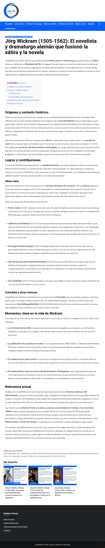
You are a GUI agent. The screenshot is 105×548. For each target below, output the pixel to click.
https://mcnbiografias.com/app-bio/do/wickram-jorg (23, 456)
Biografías (9, 24)
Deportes (91, 24)
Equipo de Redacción (11, 523)
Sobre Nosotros (9, 519)
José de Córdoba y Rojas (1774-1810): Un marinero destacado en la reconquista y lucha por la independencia (40, 493)
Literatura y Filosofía (66, 24)
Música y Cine (80, 24)
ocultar (22, 83)
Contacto (7, 530)
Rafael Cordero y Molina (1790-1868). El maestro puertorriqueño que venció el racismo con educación (14, 493)
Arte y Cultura (19, 24)
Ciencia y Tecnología (34, 24)
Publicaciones (10, 29)
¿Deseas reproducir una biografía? (16, 527)
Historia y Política (50, 24)
